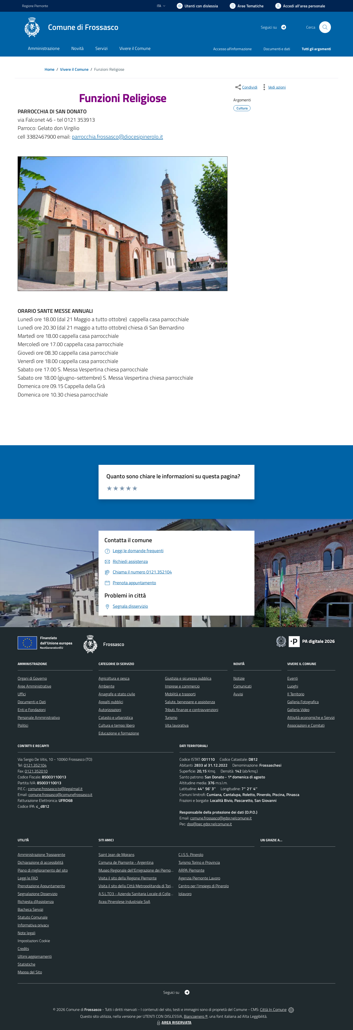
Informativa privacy (33, 925)
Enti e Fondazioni (32, 710)
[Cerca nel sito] (325, 27)
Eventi (292, 678)
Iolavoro (184, 894)
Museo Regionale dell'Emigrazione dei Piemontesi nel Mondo (148, 870)
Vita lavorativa (177, 725)
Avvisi (238, 694)
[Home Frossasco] (70, 27)
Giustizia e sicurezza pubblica (188, 678)
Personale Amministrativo (39, 717)
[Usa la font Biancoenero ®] (197, 6)
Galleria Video (298, 710)
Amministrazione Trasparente (41, 854)
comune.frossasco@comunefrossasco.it (60, 794)
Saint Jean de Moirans (116, 854)
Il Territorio (295, 694)
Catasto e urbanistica (116, 717)
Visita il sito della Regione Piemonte (128, 878)
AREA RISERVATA (173, 1022)
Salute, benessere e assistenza (190, 702)
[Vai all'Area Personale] (300, 6)
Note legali (26, 933)
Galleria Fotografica (303, 702)
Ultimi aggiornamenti (35, 956)
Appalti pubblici (111, 702)
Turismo (171, 717)
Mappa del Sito (30, 972)
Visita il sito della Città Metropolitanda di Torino (137, 886)
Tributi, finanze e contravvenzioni (191, 710)
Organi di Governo (32, 678)
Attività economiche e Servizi (311, 717)
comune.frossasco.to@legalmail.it (55, 789)
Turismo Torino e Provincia (199, 862)
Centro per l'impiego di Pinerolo (203, 886)
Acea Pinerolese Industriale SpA (124, 901)
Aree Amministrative (34, 686)
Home (49, 69)
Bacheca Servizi (30, 909)
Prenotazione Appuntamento (41, 886)
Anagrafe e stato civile (117, 694)
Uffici (22, 694)
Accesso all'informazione (232, 49)
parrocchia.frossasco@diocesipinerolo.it (117, 136)
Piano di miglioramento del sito (43, 870)
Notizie (239, 678)
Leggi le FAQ (28, 878)
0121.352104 (35, 765)
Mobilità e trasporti (180, 694)
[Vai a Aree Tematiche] (246, 6)
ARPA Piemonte (191, 870)
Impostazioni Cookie (34, 941)
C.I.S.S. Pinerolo (190, 854)
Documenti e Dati (32, 702)
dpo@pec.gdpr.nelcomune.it (209, 824)
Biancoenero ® (196, 1016)
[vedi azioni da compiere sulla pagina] (273, 87)
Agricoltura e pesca (114, 678)
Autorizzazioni (110, 710)
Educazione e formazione (119, 733)
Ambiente (106, 686)
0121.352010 (36, 771)
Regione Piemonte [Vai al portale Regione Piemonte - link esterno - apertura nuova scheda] (35, 5)
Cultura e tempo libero (117, 725)
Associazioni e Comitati (306, 725)
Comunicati (242, 686)
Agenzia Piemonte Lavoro (199, 878)
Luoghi (292, 686)
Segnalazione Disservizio (37, 894)
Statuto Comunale (33, 917)
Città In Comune (273, 1009)
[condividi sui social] (245, 87)
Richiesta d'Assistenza (36, 901)
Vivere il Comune (74, 69)
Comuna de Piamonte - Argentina (126, 862)
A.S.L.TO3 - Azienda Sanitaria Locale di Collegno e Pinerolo (146, 894)
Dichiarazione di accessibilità (40, 862)
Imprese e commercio (182, 686)
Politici (23, 725)
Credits (23, 948)
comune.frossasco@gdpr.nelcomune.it (221, 818)
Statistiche (26, 964)
